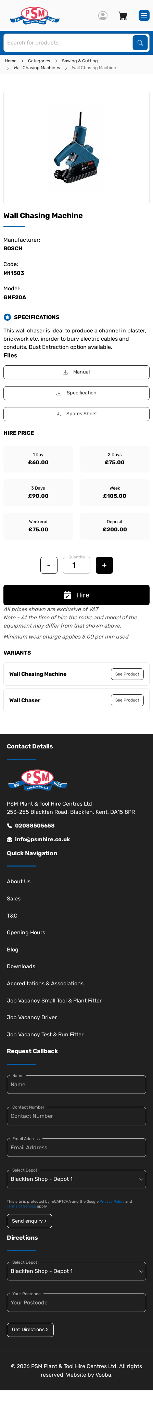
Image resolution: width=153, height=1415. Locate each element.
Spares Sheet (76, 414)
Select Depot (24, 1170)
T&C (12, 915)
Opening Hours (26, 932)
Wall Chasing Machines (37, 67)
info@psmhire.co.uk (38, 839)
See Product (127, 674)
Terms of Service (21, 1206)
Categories (39, 60)
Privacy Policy (112, 1201)
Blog (12, 949)
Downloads (21, 966)
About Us (18, 881)
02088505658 (31, 826)
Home (10, 60)
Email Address (26, 1138)
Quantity (76, 557)
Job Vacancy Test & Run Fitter (45, 1034)
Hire (76, 595)
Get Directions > (30, 1329)
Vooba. (104, 1375)
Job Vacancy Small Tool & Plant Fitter (54, 1000)
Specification (76, 393)
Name (18, 1075)
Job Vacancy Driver (32, 1017)
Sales (14, 898)
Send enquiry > (29, 1221)
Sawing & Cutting (80, 60)
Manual (76, 372)
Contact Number (28, 1107)
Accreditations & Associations (45, 983)
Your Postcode (26, 1293)
